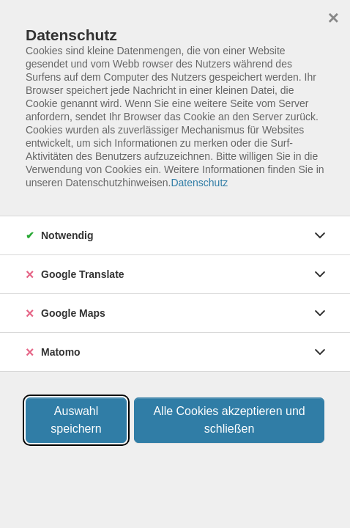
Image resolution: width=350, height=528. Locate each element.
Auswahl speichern (76, 420)
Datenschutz (199, 182)
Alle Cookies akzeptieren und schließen (229, 420)
